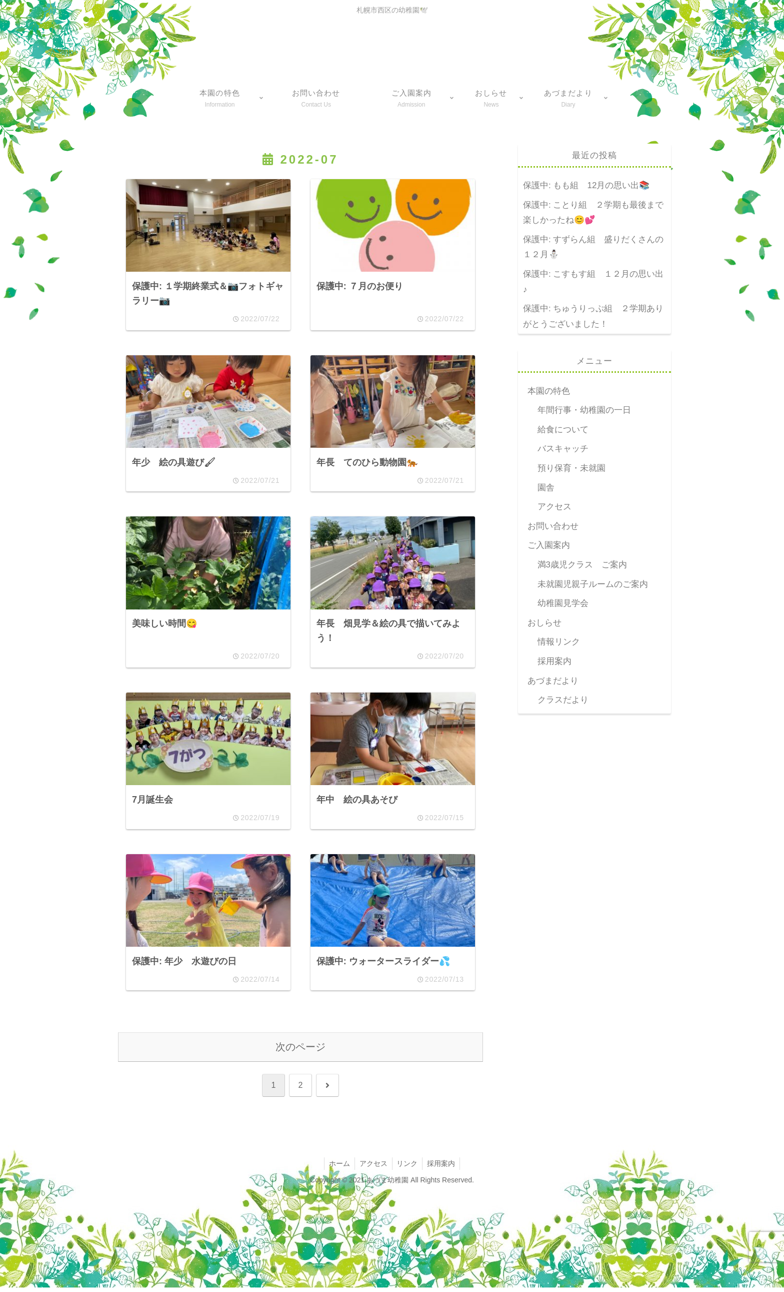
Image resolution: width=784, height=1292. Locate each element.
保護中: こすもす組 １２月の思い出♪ (593, 281)
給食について (563, 429)
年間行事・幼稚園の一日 (584, 410)
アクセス (555, 506)
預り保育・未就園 (572, 468)
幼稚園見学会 (563, 603)
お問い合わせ (553, 526)
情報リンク (559, 642)
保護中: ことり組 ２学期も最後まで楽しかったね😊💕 (593, 212)
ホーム (338, 1168)
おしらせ (545, 622)
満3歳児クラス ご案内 (582, 564)
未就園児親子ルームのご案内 (593, 584)
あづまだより (553, 681)
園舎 (546, 487)
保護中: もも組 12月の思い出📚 (586, 185)
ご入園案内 (549, 545)
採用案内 (555, 661)
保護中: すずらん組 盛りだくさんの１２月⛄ (593, 247)
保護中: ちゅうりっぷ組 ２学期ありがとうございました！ (593, 316)
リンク (408, 1168)
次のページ (301, 1051)
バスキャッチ (563, 448)
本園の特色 (549, 391)
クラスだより (563, 700)
